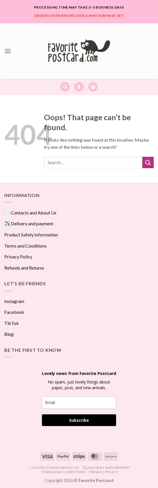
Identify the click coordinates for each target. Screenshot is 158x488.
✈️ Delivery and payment (28, 223)
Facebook (14, 312)
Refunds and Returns (24, 267)
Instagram (14, 301)
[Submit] (148, 162)
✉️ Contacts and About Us (30, 212)
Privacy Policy (18, 256)
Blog (9, 334)
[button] (7, 51)
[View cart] (93, 87)
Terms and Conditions (25, 245)
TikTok (11, 323)
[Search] (65, 87)
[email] (79, 402)
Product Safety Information (31, 234)
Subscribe (79, 420)
